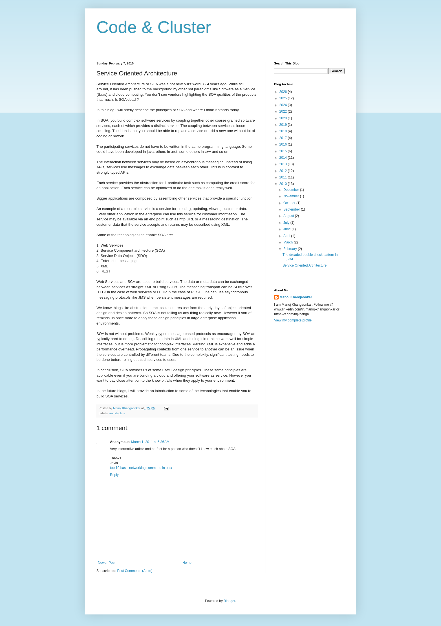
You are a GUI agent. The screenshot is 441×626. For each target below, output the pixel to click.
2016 (283, 144)
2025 (283, 98)
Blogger (229, 601)
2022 (283, 111)
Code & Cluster (153, 27)
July (286, 223)
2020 (283, 118)
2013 (283, 164)
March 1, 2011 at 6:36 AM (150, 442)
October (289, 203)
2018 (283, 131)
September (292, 209)
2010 (283, 184)
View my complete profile (293, 320)
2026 (283, 92)
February (290, 249)
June (287, 229)
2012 (283, 171)
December (291, 190)
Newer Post (106, 563)
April (287, 236)
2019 (283, 125)
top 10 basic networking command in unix (141, 468)
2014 (283, 158)
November (291, 196)
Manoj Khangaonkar (296, 297)
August (289, 216)
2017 (283, 138)
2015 (283, 151)
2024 (283, 105)
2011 (283, 177)
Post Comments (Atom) (134, 571)
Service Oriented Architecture (305, 265)
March (288, 242)
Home (186, 563)
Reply (114, 475)
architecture (117, 413)
